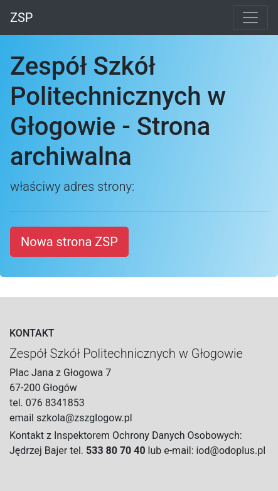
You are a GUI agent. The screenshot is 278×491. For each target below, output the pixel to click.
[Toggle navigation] (250, 17)
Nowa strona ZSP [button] (69, 241)
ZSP (21, 17)
